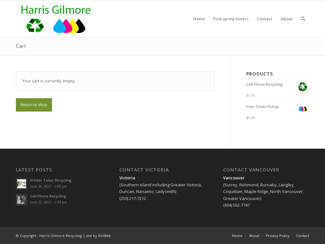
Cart (21, 45)
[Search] (303, 18)
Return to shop (34, 104)
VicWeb (104, 235)
